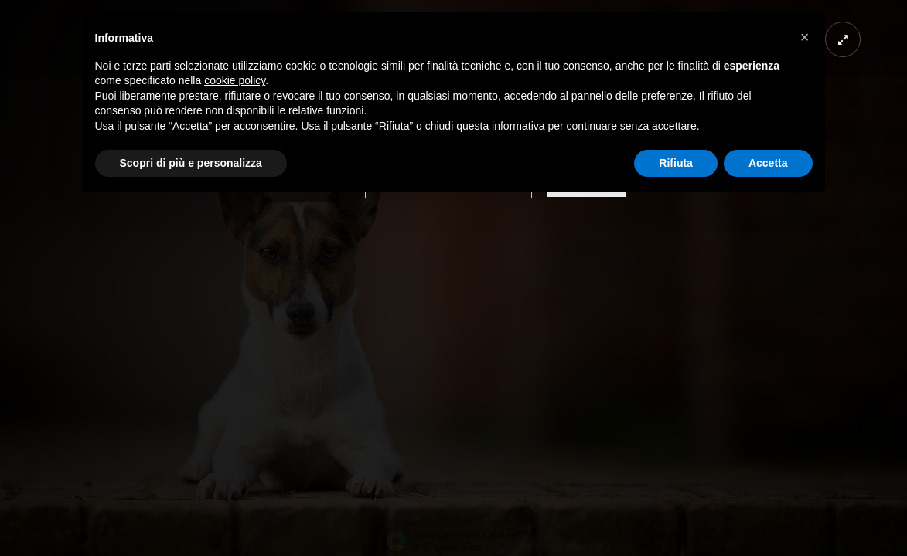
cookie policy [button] (234, 80)
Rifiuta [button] (676, 163)
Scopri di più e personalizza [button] (191, 163)
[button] (805, 37)
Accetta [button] (768, 163)
